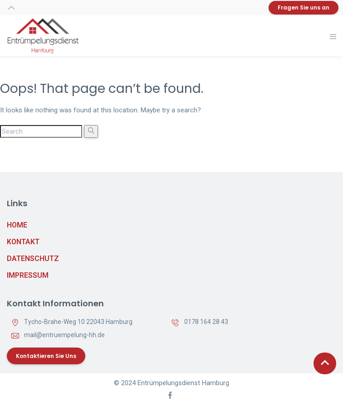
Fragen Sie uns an (303, 7)
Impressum (28, 275)
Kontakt (23, 241)
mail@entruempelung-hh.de (64, 334)
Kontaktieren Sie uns (46, 356)
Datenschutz (33, 258)
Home (17, 225)
